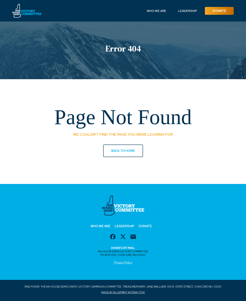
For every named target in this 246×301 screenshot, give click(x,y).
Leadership (187, 11)
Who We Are (156, 11)
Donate (219, 11)
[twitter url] (123, 237)
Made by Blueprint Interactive (123, 292)
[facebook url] (113, 237)
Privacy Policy (123, 262)
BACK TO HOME (123, 151)
